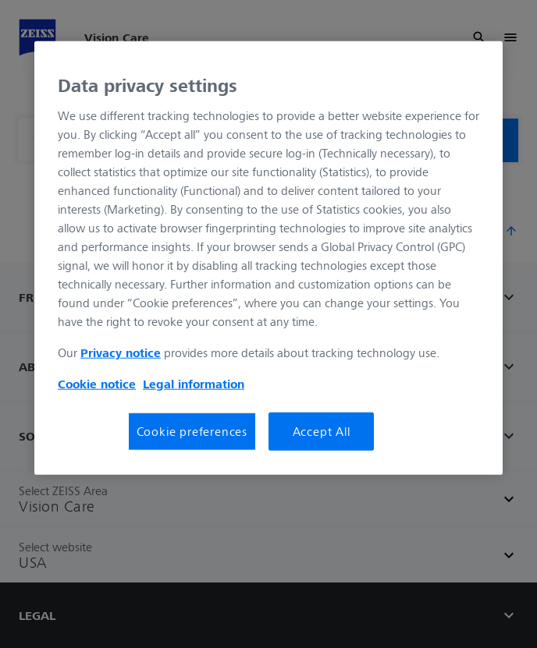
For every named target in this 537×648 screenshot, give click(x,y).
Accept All (321, 431)
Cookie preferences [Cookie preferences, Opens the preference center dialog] (192, 431)
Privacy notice (120, 352)
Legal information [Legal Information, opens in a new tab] (193, 383)
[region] (268, 257)
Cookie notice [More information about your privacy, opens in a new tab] (97, 383)
